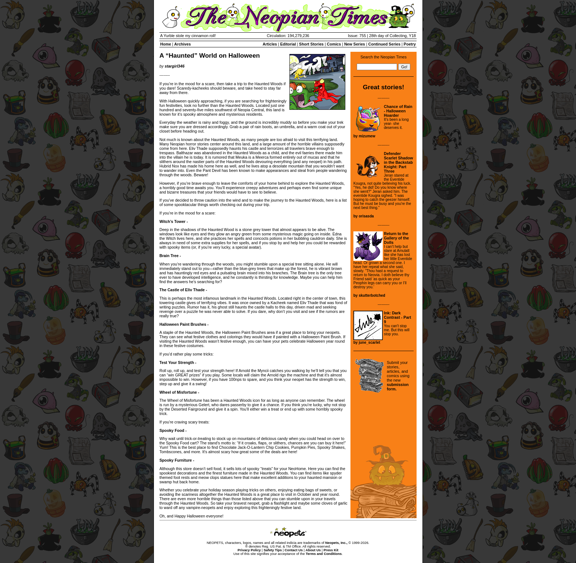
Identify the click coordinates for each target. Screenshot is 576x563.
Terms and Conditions (324, 554)
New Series (354, 44)
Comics (334, 44)
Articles (270, 44)
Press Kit (331, 550)
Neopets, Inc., (336, 543)
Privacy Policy (249, 550)
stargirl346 (174, 66)
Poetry (410, 44)
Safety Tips (273, 550)
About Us (313, 550)
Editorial (288, 44)
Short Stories (311, 44)
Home (165, 44)
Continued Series (384, 44)
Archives (182, 44)
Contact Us (294, 550)
